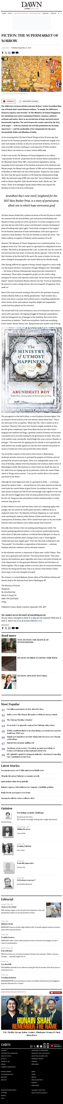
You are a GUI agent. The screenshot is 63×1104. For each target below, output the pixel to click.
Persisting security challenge (30, 812)
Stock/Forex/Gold (7, 1074)
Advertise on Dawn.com (40, 1056)
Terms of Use (5, 1061)
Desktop (4, 1080)
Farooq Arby (21, 867)
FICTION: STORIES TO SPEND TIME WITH (37, 658)
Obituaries (35, 1064)
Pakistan (45, 13)
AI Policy (4, 1058)
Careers (34, 1061)
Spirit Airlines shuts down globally (14, 781)
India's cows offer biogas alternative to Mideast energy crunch (32, 714)
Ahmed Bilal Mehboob (24, 884)
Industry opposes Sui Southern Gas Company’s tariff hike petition (27, 787)
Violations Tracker (21, 13)
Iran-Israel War (35, 13)
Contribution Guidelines (9, 1053)
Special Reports (37, 1080)
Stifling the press (23, 829)
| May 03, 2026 (31, 8)
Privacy (3, 1064)
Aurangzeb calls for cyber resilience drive (18, 798)
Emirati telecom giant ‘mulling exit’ (21, 743)
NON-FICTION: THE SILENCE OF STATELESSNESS (33, 641)
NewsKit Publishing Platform (40, 1093)
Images (34, 1077)
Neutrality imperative (25, 863)
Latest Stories (10, 765)
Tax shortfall (6, 964)
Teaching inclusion (8, 977)
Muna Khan (21, 850)
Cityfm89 (4, 1092)
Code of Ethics (6, 1056)
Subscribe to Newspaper (40, 1050)
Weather (4, 1077)
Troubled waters (8, 937)
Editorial (7, 899)
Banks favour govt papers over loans (15, 792)
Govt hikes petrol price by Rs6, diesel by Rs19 (25, 709)
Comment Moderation (8, 1067)
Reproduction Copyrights (41, 1053)
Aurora (34, 1082)
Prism (33, 1074)
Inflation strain (7, 924)
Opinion (53, 13)
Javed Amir (5, 48)
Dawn (33, 1071)
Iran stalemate (7, 951)
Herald (3, 1095)
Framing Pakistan (24, 846)
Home (4, 13)
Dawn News (35, 1085)
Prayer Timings (6, 1071)
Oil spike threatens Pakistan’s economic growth (20, 776)
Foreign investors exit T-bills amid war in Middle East (22, 770)
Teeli (2, 1098)
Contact (4, 1050)
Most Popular (10, 704)
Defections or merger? (26, 880)
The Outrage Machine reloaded (19, 720)
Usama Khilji (21, 833)
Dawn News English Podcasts (13, 992)
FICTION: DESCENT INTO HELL (32, 675)
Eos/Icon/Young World (8, 1090)
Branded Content (38, 1058)
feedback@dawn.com (33, 620)
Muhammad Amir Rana (25, 817)
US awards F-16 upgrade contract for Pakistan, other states (31, 725)
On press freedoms (8, 907)
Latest (10, 13)
